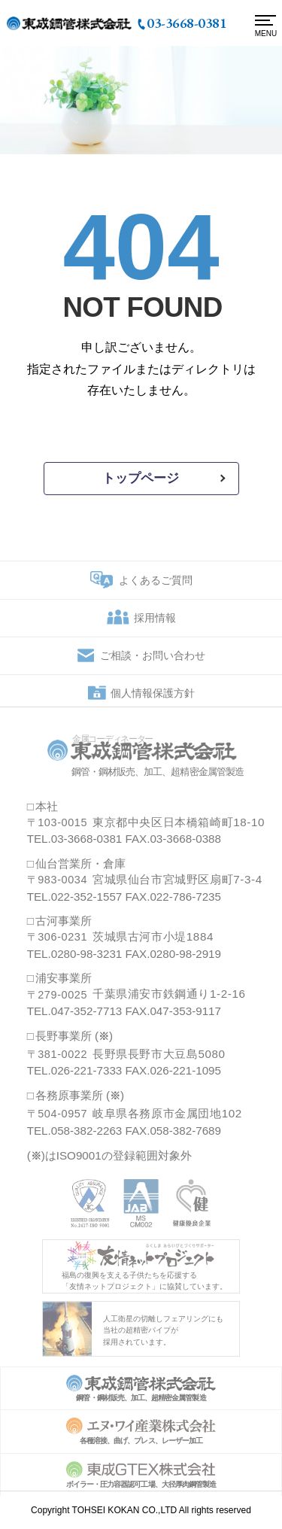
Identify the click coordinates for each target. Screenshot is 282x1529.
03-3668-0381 (186, 23)
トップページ (140, 478)
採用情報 (155, 625)
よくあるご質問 (156, 586)
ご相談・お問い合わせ (152, 662)
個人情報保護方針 (153, 700)
